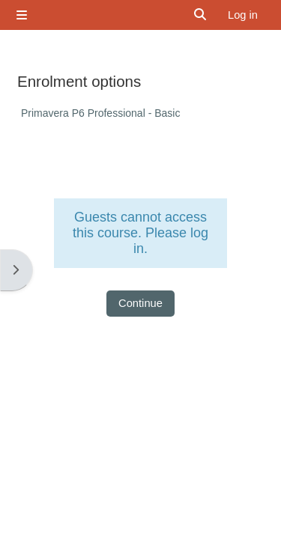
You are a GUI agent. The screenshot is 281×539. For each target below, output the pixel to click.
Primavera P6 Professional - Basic (100, 113)
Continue (140, 303)
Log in (243, 15)
